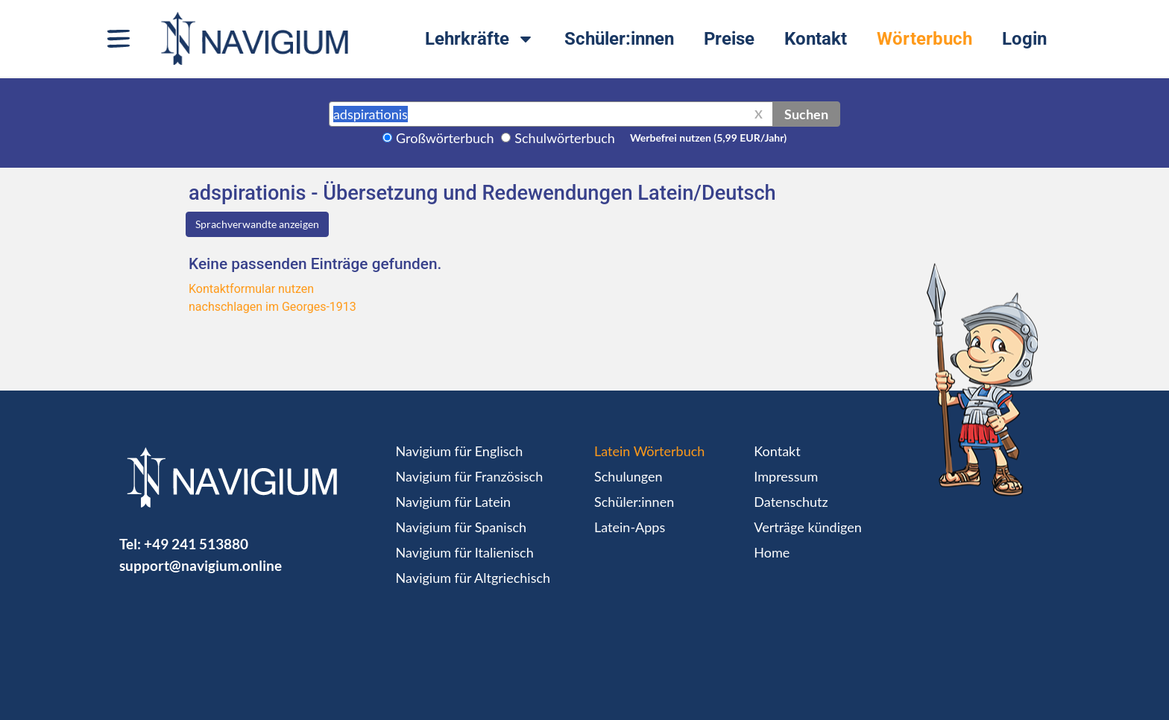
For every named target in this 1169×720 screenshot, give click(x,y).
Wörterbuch (924, 38)
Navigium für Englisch (459, 451)
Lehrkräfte (480, 38)
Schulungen (628, 476)
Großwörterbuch (445, 138)
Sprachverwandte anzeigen (257, 224)
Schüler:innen (619, 38)
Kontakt (815, 38)
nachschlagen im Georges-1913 (272, 307)
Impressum (786, 476)
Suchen (806, 114)
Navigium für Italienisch (465, 552)
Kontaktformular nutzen (251, 289)
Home (772, 552)
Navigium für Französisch (469, 476)
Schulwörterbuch (564, 138)
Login (1024, 38)
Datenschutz (791, 501)
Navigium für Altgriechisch (473, 577)
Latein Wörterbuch (649, 451)
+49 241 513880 (196, 543)
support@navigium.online (200, 565)
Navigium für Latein (453, 501)
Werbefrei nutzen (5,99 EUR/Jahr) (708, 137)
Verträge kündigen (807, 527)
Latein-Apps (629, 527)
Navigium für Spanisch (461, 527)
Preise (729, 38)
